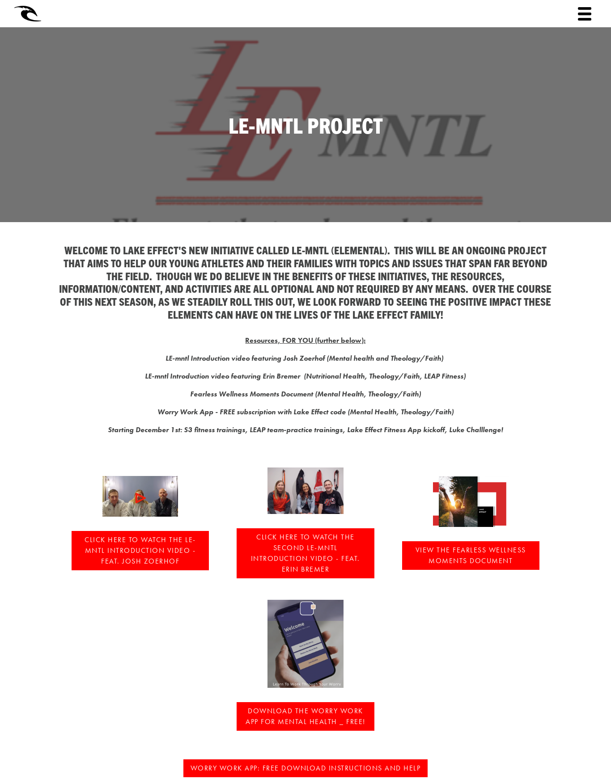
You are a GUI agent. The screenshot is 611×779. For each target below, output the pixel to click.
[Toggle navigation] (585, 13)
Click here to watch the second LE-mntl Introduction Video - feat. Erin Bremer (305, 553)
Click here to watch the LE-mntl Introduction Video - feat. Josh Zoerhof (140, 550)
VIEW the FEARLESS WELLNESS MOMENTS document (471, 555)
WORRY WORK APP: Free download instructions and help (306, 768)
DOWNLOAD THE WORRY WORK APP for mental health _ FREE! (305, 716)
